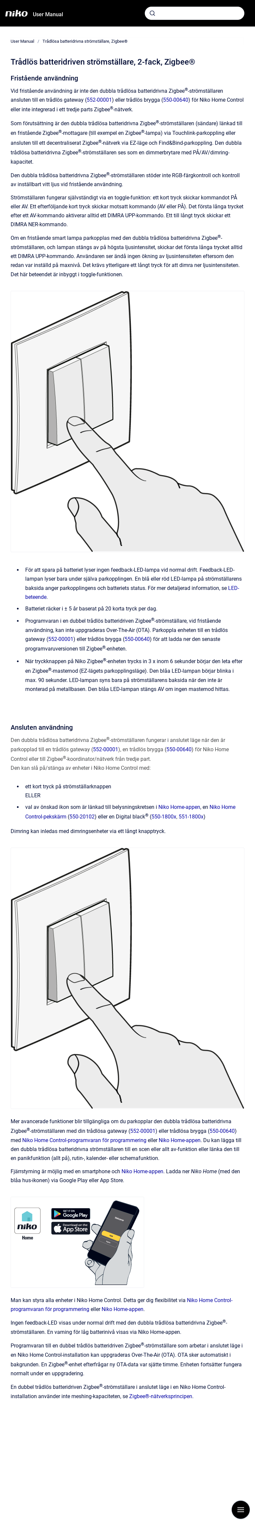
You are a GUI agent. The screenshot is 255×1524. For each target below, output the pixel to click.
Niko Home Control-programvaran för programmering (84, 1140)
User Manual (48, 14)
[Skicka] (152, 13)
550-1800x (163, 817)
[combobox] (194, 13)
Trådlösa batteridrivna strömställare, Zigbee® (85, 41)
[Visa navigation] (241, 1510)
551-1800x (191, 817)
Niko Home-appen (179, 807)
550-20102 (82, 817)
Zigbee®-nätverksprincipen (160, 1396)
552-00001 (99, 100)
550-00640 (175, 100)
